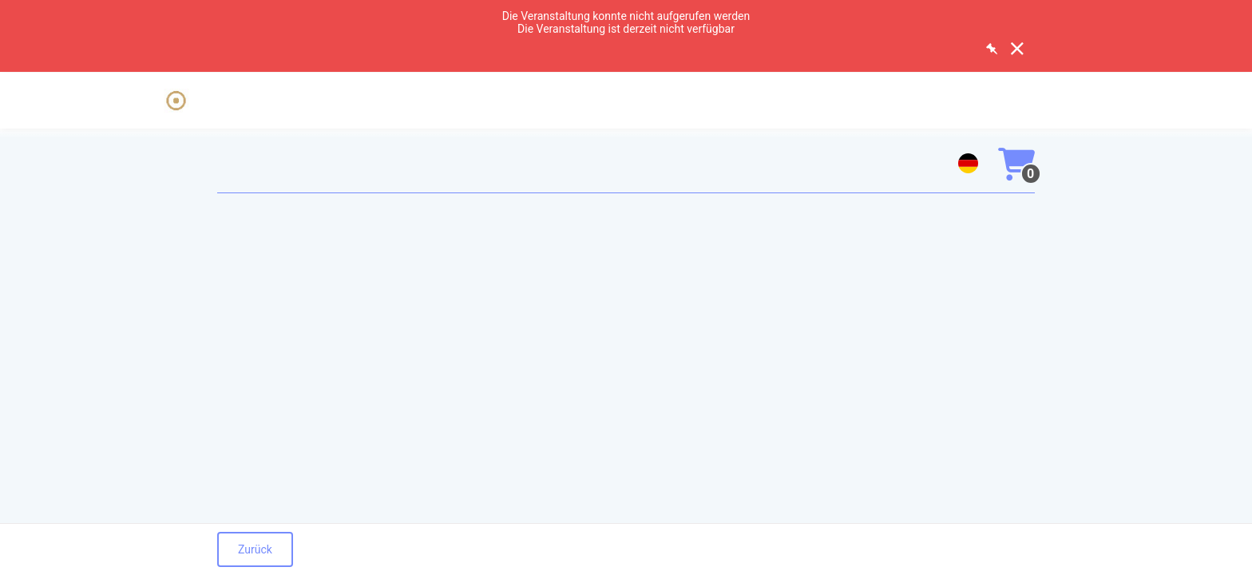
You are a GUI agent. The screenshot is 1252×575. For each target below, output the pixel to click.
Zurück (255, 549)
